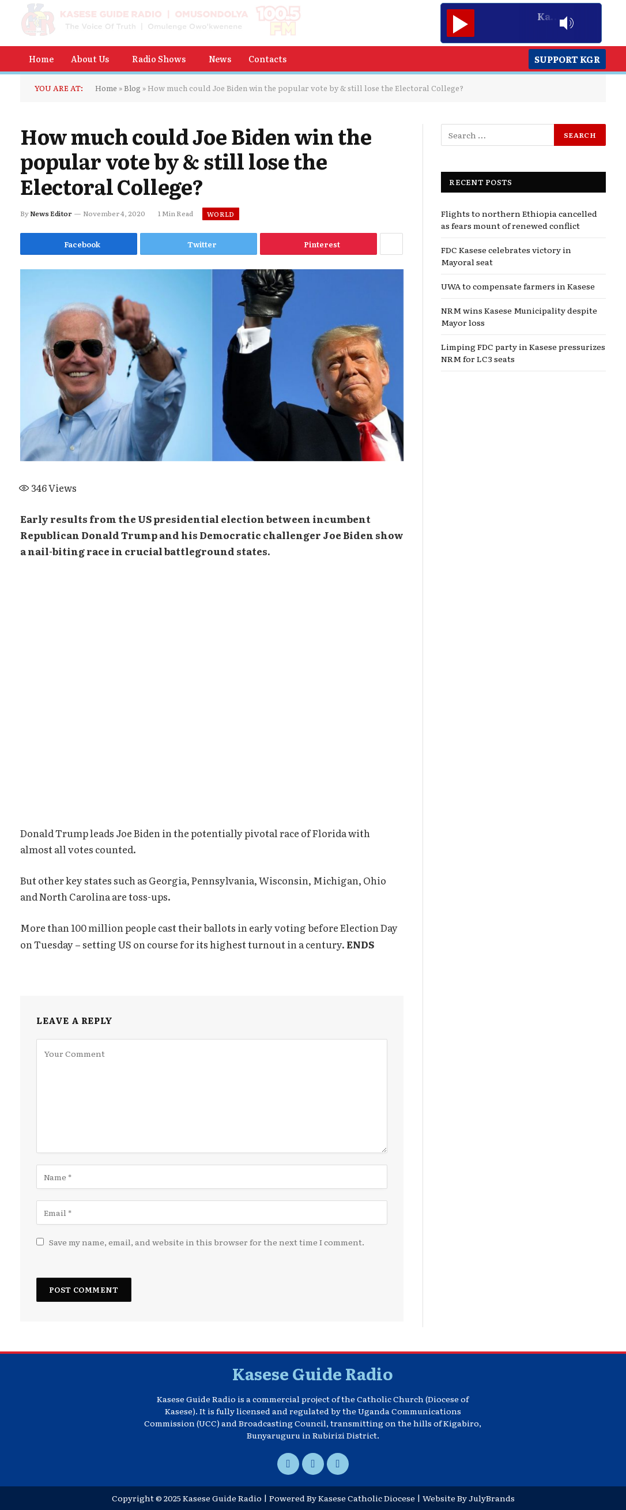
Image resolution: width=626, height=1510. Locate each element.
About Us (90, 58)
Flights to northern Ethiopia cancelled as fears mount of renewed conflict (519, 219)
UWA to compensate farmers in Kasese (518, 286)
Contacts (267, 58)
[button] (92, 58)
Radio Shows (159, 58)
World (221, 214)
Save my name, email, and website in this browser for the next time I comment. (206, 1242)
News (220, 58)
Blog (132, 87)
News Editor (50, 213)
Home (41, 58)
